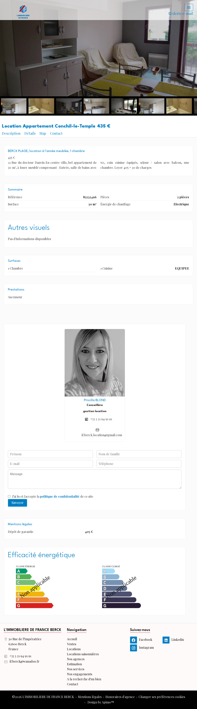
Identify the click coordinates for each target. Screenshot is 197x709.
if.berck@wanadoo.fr (24, 661)
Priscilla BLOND (95, 400)
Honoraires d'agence (120, 697)
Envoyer (18, 503)
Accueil (23, 11)
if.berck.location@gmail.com (102, 435)
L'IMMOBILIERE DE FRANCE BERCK (32, 630)
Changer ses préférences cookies (162, 697)
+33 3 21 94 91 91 (101, 419)
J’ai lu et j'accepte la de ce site (52, 496)
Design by (100, 702)
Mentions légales (90, 697)
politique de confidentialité (59, 496)
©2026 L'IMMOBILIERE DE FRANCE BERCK (43, 697)
